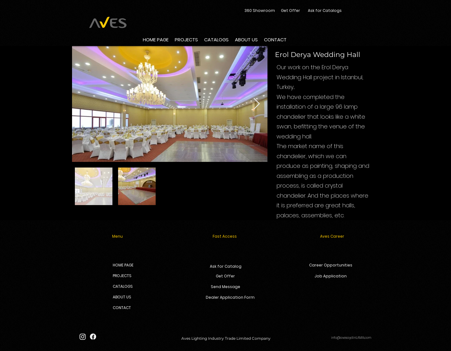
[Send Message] (225, 287)
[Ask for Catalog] (225, 266)
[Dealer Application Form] (230, 297)
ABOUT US (122, 297)
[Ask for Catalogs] (325, 10)
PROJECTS (122, 275)
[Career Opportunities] (330, 265)
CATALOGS (123, 286)
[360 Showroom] (259, 10)
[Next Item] (256, 104)
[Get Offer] (290, 10)
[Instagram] (83, 337)
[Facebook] (93, 337)
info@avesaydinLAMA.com (351, 337)
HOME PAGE (123, 265)
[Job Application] (330, 276)
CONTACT (122, 307)
